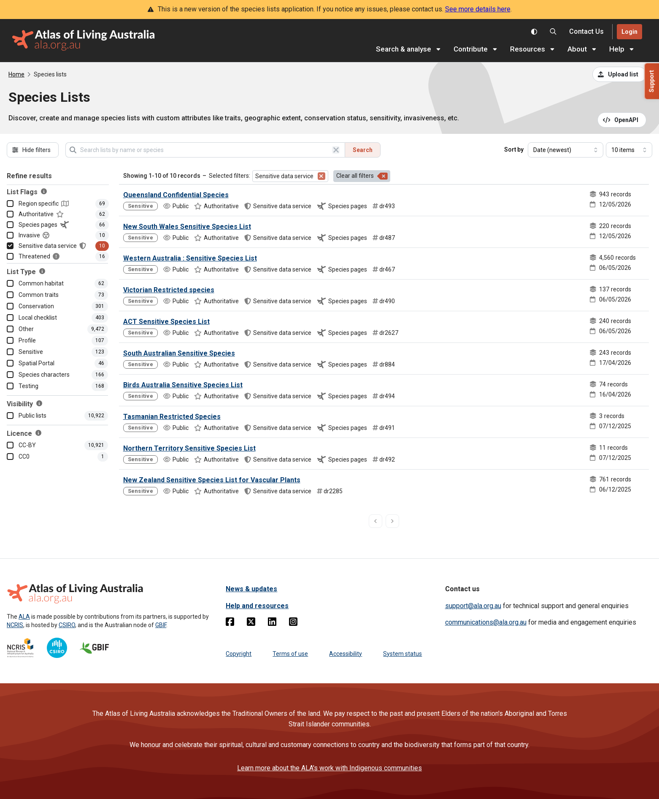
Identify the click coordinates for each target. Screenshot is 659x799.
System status (402, 653)
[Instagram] (293, 623)
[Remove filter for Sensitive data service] (321, 176)
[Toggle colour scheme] (534, 32)
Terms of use (290, 653)
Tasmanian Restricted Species (172, 417)
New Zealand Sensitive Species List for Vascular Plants (211, 480)
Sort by (514, 149)
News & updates (251, 589)
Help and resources (257, 606)
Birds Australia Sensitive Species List (183, 385)
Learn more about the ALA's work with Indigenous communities (329, 768)
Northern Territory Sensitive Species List (189, 448)
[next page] (392, 521)
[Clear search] (336, 150)
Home (16, 74)
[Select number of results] (629, 150)
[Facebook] (230, 623)
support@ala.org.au (473, 606)
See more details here (477, 9)
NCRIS (15, 625)
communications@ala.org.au (486, 622)
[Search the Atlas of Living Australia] (553, 31)
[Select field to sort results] (565, 150)
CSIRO (67, 625)
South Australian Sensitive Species (179, 353)
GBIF (160, 625)
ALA (24, 616)
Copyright (238, 653)
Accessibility (345, 653)
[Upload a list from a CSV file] (619, 74)
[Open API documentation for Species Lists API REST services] (622, 120)
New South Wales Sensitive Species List (187, 227)
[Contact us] (586, 32)
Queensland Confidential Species (176, 195)
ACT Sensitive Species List (166, 322)
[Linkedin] (272, 623)
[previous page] (375, 521)
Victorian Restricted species (168, 290)
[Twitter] (251, 623)
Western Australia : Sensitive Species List (190, 258)
